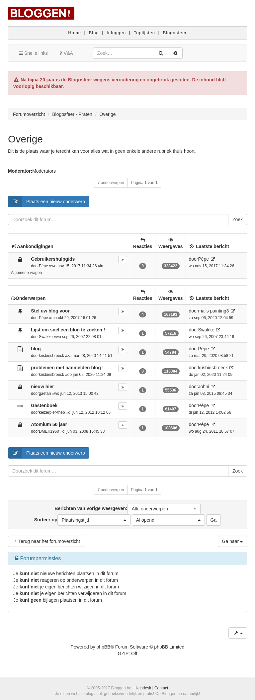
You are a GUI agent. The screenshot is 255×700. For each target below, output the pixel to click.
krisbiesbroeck (51, 355)
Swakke (46, 336)
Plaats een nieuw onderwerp (46, 201)
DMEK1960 (49, 431)
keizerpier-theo (52, 412)
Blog (94, 32)
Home (74, 32)
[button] (164, 508)
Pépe (43, 266)
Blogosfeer (175, 32)
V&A (65, 53)
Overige (25, 138)
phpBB (103, 647)
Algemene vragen (26, 272)
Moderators (44, 171)
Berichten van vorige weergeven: (127, 508)
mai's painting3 (213, 310)
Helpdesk (142, 688)
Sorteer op (82, 520)
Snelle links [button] (33, 53)
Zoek (237, 219)
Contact (161, 688)
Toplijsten (144, 32)
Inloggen (116, 32)
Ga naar (232, 541)
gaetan (45, 393)
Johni (203, 386)
